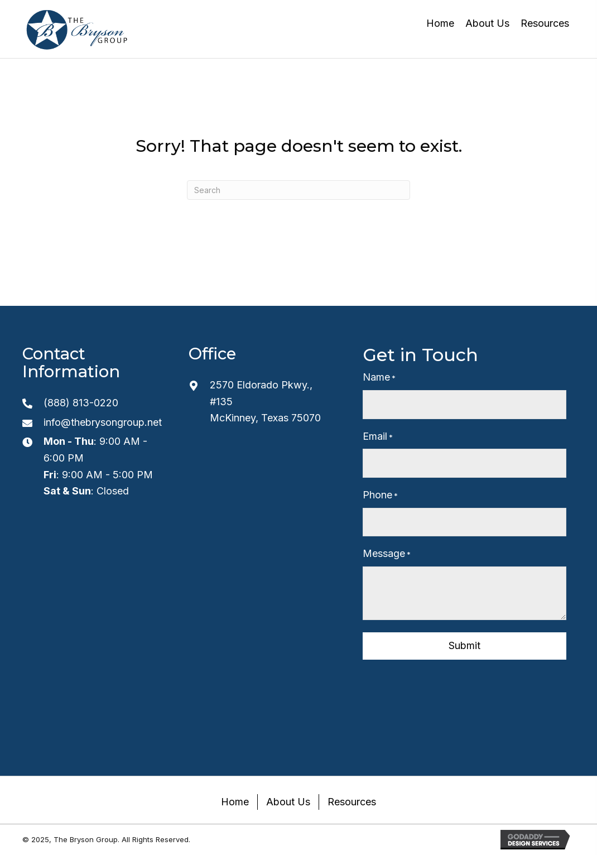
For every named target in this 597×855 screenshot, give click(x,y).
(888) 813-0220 (81, 403)
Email (378, 436)
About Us (288, 802)
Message (387, 553)
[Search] (298, 190)
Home (235, 802)
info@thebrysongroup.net (103, 422)
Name (379, 377)
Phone (380, 495)
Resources (352, 802)
